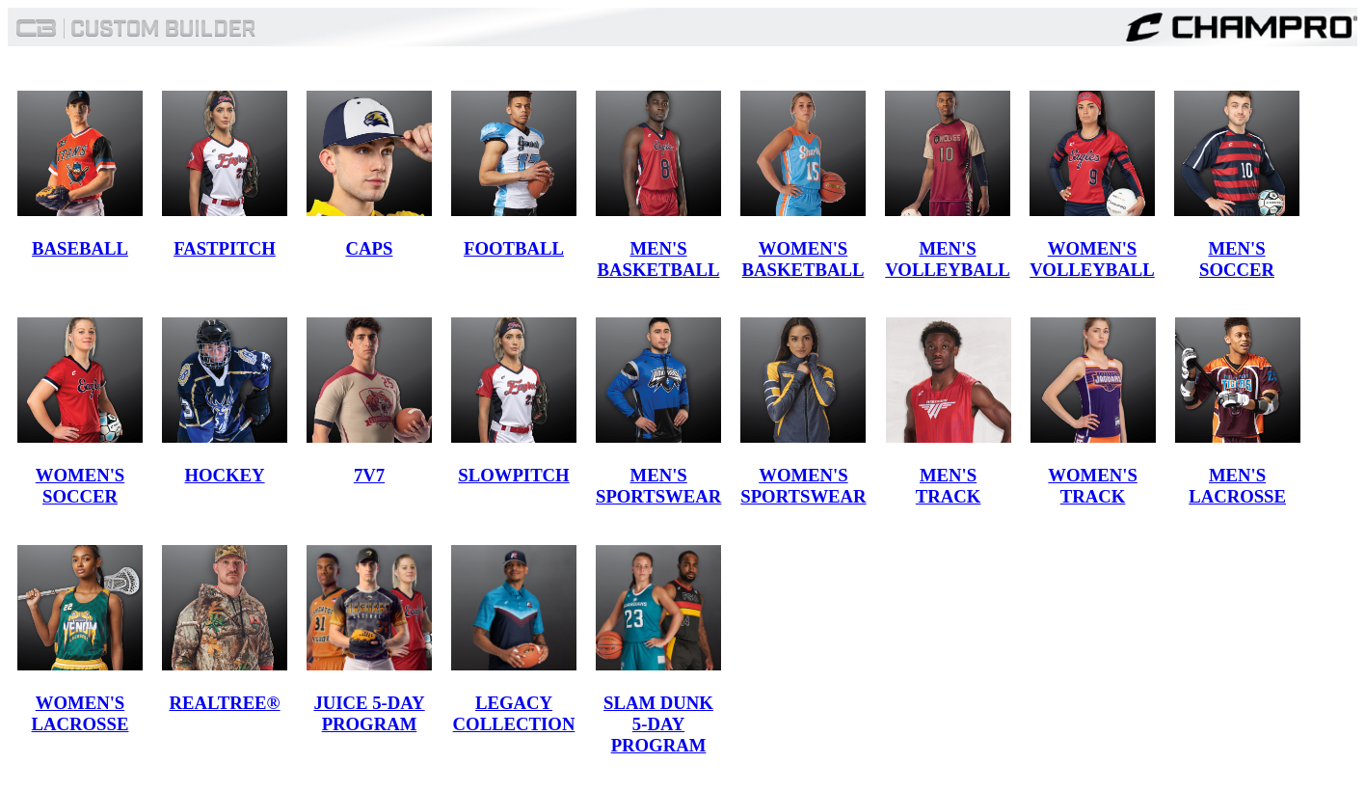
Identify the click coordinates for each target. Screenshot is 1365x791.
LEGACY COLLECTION (514, 713)
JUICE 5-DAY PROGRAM (368, 713)
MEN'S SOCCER (1236, 259)
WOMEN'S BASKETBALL (803, 259)
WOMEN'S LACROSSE (80, 713)
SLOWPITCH (513, 475)
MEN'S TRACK (948, 485)
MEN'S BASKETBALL (659, 259)
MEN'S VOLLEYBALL (947, 259)
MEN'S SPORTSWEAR (658, 485)
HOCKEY (224, 475)
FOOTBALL (514, 248)
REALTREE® (224, 703)
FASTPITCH (225, 248)
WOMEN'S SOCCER (80, 485)
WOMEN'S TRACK (1092, 485)
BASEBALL (80, 248)
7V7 (369, 475)
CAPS (369, 248)
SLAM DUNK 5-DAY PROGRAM (658, 724)
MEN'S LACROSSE (1237, 485)
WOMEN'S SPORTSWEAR (803, 485)
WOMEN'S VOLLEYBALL (1092, 259)
